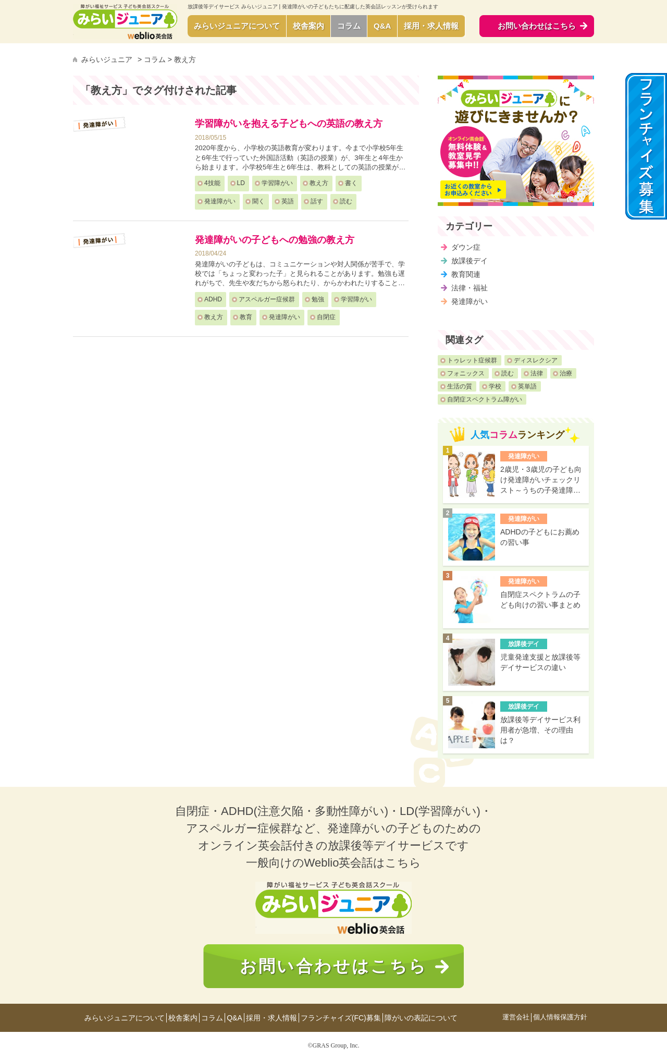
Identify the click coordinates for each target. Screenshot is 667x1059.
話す (317, 201)
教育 (246, 317)
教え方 (319, 183)
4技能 (212, 183)
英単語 (527, 386)
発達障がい (220, 201)
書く (351, 183)
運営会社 (515, 1017)
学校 (495, 386)
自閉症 (326, 317)
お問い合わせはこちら (333, 966)
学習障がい (277, 183)
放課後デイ (469, 261)
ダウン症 (465, 247)
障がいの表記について (421, 1017)
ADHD (213, 299)
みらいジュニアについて (237, 25)
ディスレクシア (536, 360)
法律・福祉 (469, 288)
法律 (536, 373)
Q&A (382, 25)
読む (346, 201)
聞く (258, 201)
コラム (349, 25)
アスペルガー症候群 (267, 299)
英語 (287, 201)
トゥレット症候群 (472, 360)
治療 (566, 373)
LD (241, 183)
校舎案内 (308, 25)
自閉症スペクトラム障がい (484, 399)
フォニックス (466, 373)
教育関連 (465, 274)
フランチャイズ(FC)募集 (341, 1017)
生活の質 (459, 386)
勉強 (318, 299)
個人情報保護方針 (560, 1017)
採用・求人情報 (431, 25)
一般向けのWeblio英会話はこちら (334, 862)
